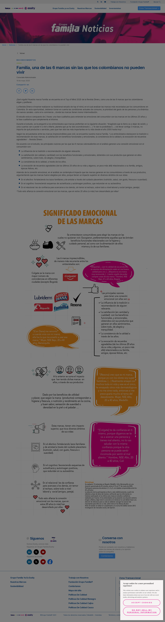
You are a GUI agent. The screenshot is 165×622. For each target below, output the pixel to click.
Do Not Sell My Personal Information (142, 611)
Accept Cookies (141, 602)
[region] (141, 600)
